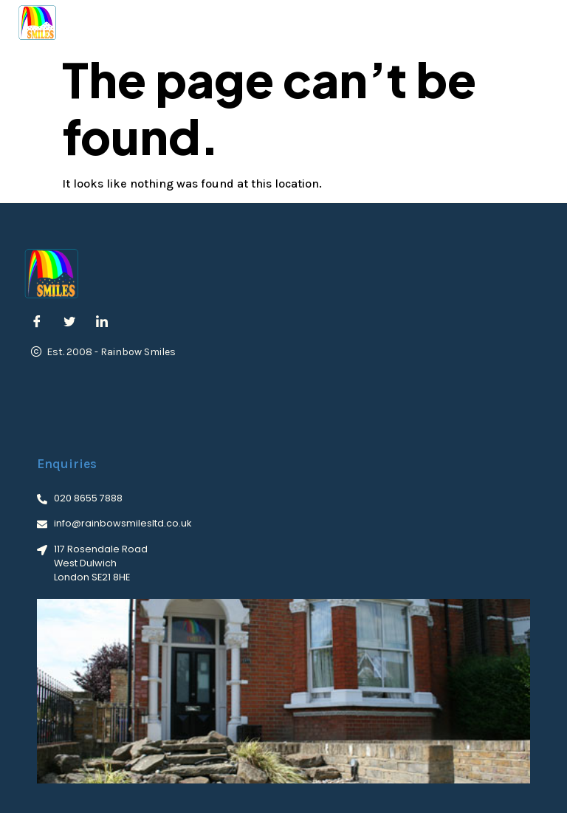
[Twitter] (69, 323)
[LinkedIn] (102, 323)
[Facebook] (37, 323)
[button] (538, 22)
